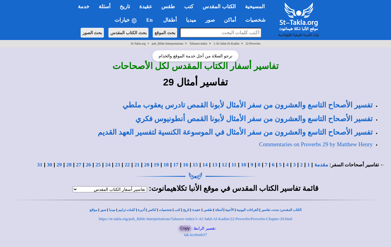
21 (137, 165)
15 (195, 165)
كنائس (152, 210)
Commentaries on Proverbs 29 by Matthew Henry (316, 144)
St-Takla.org (138, 43)
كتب (177, 210)
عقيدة (196, 210)
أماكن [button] (230, 20)
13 (214, 165)
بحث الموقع (165, 32)
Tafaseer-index (198, 43)
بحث (275, 210)
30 (49, 165)
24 (107, 165)
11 (234, 165)
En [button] (150, 20)
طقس (207, 210)
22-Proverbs (252, 43)
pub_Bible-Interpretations (167, 43)
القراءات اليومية (247, 210)
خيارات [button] (126, 20)
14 (204, 165)
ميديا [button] (191, 20)
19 (156, 165)
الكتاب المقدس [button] (219, 6)
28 (68, 165)
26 (88, 165)
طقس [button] (168, 6)
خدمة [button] (84, 6)
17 (175, 165)
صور (103, 210)
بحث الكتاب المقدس (128, 32)
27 (78, 165)
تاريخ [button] (125, 6)
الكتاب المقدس (291, 210)
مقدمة (321, 165)
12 (224, 165)
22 (127, 165)
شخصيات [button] (257, 20)
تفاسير (265, 210)
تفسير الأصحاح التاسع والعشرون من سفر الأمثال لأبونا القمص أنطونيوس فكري (254, 119)
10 (243, 165)
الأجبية (229, 210)
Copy (184, 228)
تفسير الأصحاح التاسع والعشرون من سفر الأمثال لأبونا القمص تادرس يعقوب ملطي (247, 105)
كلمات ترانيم (126, 210)
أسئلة (219, 210)
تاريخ (186, 210)
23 (117, 165)
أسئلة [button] (105, 6)
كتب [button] (188, 6)
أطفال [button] (170, 20)
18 (166, 165)
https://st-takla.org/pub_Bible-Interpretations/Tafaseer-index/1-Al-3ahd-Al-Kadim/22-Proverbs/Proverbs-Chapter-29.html (195, 218)
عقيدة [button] (145, 6)
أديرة (141, 210)
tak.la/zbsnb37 (195, 234)
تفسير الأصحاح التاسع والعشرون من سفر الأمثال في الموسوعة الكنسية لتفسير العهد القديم (235, 132)
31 (39, 165)
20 (146, 165)
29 (59, 165)
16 (185, 165)
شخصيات (165, 210)
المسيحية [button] (255, 6)
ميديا (112, 210)
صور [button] (210, 20)
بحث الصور (92, 32)
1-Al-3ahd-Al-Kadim (226, 43)
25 (97, 165)
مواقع (93, 210)
